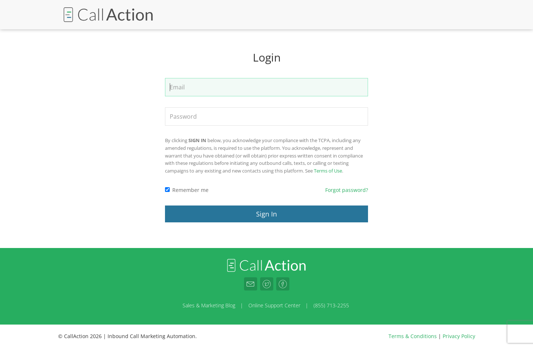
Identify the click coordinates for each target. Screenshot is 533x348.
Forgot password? (346, 189)
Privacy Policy (459, 336)
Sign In (266, 214)
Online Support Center (274, 305)
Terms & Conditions (413, 336)
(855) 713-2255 (331, 305)
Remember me (187, 189)
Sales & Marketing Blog (209, 305)
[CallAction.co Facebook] (282, 283)
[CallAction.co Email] (250, 283)
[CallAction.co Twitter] (266, 283)
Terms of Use (328, 170)
